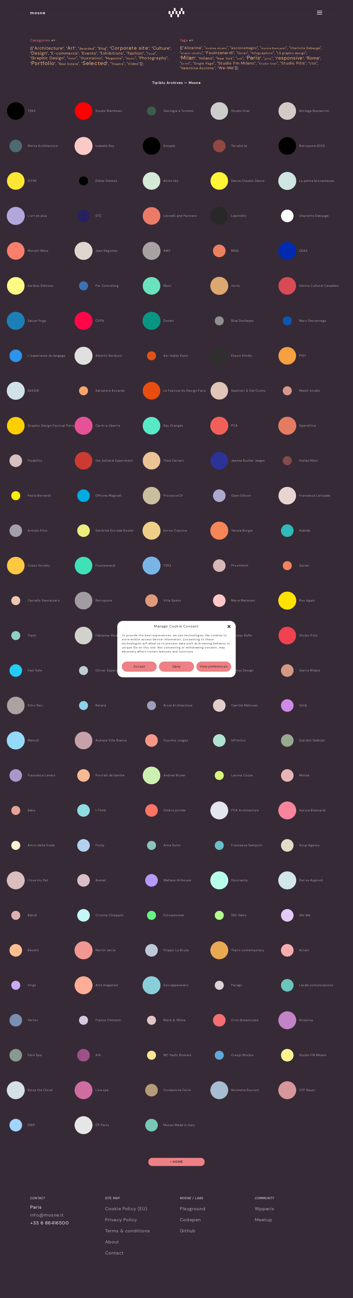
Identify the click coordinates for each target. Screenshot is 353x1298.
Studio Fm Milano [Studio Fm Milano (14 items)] (236, 63)
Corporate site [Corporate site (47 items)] (129, 48)
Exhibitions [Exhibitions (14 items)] (112, 53)
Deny (176, 666)
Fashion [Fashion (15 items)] (135, 53)
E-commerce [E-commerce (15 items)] (64, 53)
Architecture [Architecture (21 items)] (48, 48)
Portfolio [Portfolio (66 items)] (42, 63)
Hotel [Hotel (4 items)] (72, 58)
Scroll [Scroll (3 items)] (185, 63)
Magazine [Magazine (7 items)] (114, 58)
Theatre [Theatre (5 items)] (117, 64)
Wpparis (264, 1209)
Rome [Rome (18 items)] (313, 58)
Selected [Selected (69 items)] (95, 63)
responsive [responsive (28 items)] (289, 58)
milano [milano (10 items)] (206, 58)
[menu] (320, 13)
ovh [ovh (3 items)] (239, 58)
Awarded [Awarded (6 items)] (86, 49)
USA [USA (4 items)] (313, 63)
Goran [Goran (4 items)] (242, 53)
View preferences (214, 666)
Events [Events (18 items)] (89, 53)
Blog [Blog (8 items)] (102, 48)
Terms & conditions (127, 1231)
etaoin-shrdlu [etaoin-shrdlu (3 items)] (191, 53)
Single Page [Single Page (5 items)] (204, 63)
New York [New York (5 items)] (225, 58)
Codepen (190, 1220)
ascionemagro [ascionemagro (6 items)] (244, 48)
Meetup (263, 1220)
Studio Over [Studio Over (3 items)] (268, 63)
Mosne (176, 12)
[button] (229, 626)
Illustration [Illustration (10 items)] (91, 58)
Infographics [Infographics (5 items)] (262, 53)
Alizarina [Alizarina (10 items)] (192, 47)
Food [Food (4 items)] (151, 54)
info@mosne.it (47, 1215)
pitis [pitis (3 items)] (268, 58)
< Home (176, 1162)
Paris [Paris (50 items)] (253, 57)
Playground (193, 1209)
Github (188, 1231)
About (112, 1242)
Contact (114, 1253)
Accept (139, 666)
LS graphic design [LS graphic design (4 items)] (291, 53)
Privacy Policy (121, 1220)
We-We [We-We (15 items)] (226, 68)
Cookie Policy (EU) (126, 1209)
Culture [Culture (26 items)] (161, 48)
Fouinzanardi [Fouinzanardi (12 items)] (219, 52)
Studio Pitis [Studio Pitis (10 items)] (293, 63)
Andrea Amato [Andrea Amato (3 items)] (216, 48)
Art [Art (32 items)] (71, 48)
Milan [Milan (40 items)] (188, 57)
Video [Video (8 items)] (133, 64)
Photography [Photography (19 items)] (153, 58)
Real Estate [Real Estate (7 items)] (68, 64)
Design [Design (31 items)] (39, 53)
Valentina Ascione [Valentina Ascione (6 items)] (197, 68)
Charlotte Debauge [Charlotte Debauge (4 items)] (305, 48)
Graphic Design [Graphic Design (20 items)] (47, 58)
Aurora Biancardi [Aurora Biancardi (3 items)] (273, 48)
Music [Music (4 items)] (130, 58)
